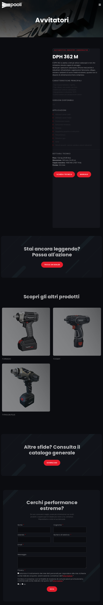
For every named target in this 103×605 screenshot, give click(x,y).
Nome (20, 525)
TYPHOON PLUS (8, 414)
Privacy (21, 570)
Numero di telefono (62, 535)
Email (20, 545)
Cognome (58, 525)
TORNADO (6, 359)
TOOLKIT (56, 359)
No (24, 584)
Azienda (21, 535)
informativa (67, 576)
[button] (100, 5)
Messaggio (22, 555)
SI (20, 584)
